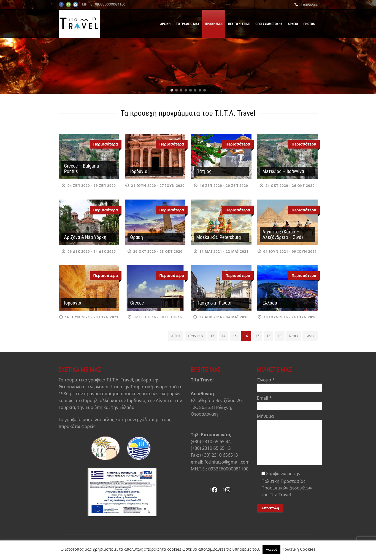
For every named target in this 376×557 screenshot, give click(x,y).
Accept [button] (271, 549)
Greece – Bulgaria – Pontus (83, 168)
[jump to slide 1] (172, 90)
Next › (293, 335)
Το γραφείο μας (187, 24)
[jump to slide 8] (204, 90)
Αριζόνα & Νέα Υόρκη (85, 237)
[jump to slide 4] (186, 90)
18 (268, 335)
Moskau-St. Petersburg (218, 237)
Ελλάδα (270, 303)
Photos (309, 24)
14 (224, 335)
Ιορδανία (138, 171)
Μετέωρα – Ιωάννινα (283, 171)
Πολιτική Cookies (299, 549)
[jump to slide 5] (190, 90)
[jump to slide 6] (195, 90)
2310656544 (308, 4)
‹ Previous (195, 335)
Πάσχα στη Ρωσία (214, 303)
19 (280, 335)
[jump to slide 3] (181, 90)
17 (257, 335)
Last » (309, 335)
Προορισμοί (214, 24)
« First (175, 335)
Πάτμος (204, 171)
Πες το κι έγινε (239, 24)
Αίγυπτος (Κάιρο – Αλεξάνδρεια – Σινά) (283, 234)
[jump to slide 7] (200, 90)
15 (235, 335)
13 (212, 335)
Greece (137, 303)
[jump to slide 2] (176, 90)
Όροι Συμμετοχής (268, 24)
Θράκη (136, 237)
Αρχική (165, 24)
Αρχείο (293, 24)
